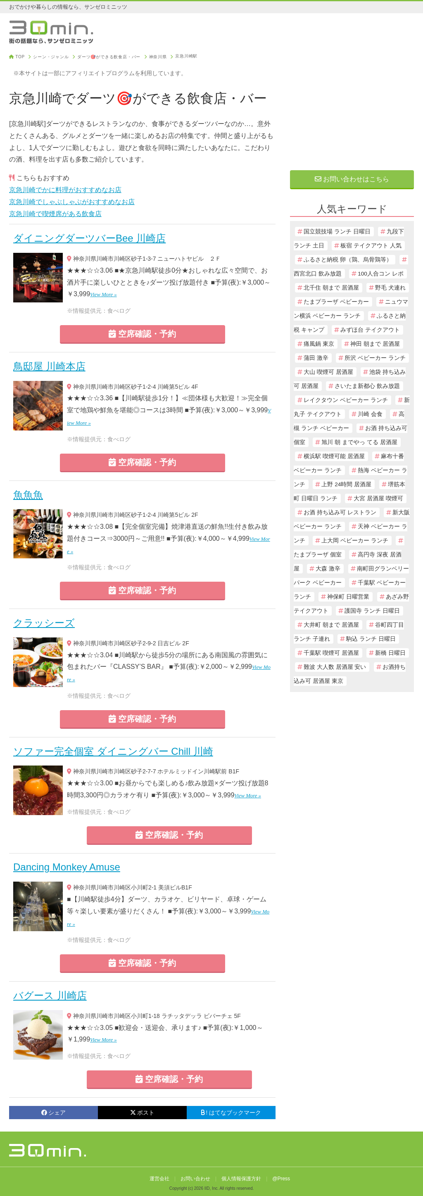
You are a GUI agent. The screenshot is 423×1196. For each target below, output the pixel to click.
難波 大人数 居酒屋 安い (335, 667)
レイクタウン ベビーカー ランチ (346, 400)
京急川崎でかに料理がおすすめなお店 (65, 189)
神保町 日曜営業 (348, 597)
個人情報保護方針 (241, 1179)
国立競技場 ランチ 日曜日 (337, 231)
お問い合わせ (195, 1179)
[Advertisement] (352, 106)
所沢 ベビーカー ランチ (375, 358)
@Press (281, 1179)
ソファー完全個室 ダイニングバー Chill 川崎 (113, 751)
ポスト (142, 1112)
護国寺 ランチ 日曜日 (372, 611)
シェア (53, 1112)
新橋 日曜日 (390, 653)
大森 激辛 (328, 569)
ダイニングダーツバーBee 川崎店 (89, 238)
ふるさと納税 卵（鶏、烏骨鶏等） (348, 260)
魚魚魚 (28, 494)
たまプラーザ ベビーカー (336, 302)
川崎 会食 (370, 414)
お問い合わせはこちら (352, 179)
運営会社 (159, 1179)
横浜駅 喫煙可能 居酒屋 (334, 456)
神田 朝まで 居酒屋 (375, 344)
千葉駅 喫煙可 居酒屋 (331, 653)
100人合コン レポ (380, 274)
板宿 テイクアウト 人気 (371, 246)
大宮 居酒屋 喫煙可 (378, 498)
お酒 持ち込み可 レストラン (340, 512)
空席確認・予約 (142, 333)
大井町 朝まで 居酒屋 (331, 625)
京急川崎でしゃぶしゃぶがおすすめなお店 (72, 201)
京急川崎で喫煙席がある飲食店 (55, 213)
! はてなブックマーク (231, 1112)
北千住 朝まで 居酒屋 (331, 288)
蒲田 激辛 (316, 358)
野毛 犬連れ (390, 288)
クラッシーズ (44, 622)
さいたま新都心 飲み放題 (367, 386)
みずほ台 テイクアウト (370, 330)
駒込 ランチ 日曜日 (371, 639)
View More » (103, 294)
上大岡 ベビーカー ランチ (354, 540)
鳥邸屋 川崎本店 (49, 366)
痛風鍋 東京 (319, 344)
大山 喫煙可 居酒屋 (328, 372)
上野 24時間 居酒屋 (346, 484)
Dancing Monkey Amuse (66, 867)
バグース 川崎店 (50, 995)
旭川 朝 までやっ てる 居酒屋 (359, 442)
